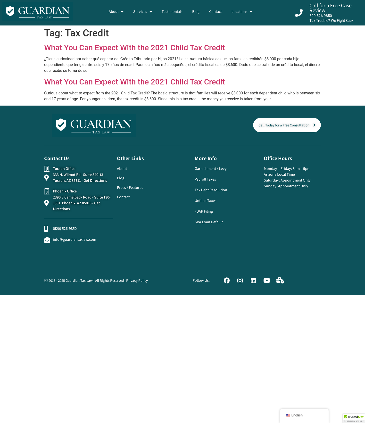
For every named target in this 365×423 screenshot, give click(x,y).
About (116, 11)
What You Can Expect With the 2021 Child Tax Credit (134, 47)
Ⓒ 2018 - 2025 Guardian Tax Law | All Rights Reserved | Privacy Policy (96, 280)
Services (142, 11)
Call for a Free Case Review (330, 8)
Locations (242, 11)
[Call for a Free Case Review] (299, 13)
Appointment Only (296, 180)
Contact (215, 11)
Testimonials (172, 11)
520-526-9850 (320, 16)
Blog (195, 11)
